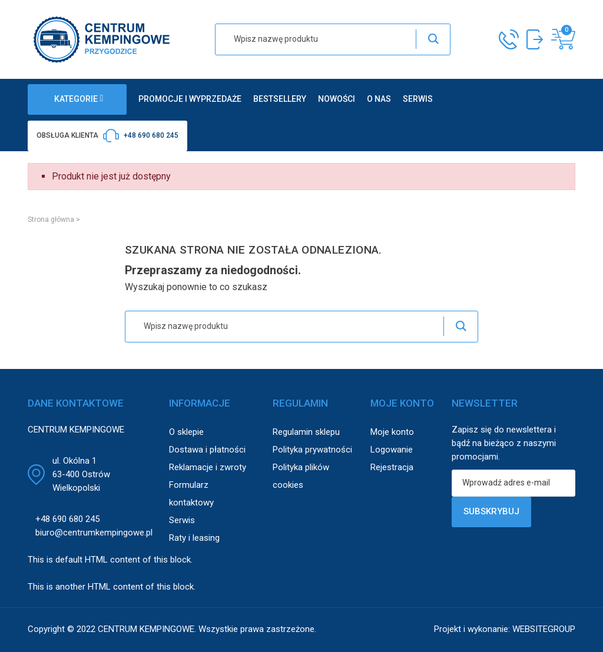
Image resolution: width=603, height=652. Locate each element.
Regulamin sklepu (306, 432)
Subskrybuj (491, 511)
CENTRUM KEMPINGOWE (146, 629)
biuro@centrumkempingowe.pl (94, 532)
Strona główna (51, 219)
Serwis (182, 520)
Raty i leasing (194, 538)
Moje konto (392, 432)
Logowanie (391, 449)
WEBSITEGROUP (543, 629)
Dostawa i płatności (207, 449)
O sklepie (186, 432)
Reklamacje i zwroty (207, 467)
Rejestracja (391, 467)
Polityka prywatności (312, 449)
